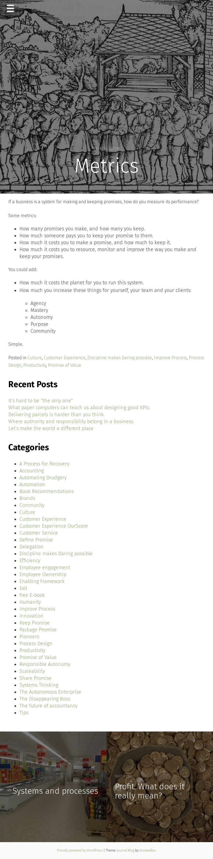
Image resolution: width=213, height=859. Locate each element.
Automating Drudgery (43, 478)
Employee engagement (44, 567)
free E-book (32, 595)
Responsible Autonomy (44, 664)
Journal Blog (126, 850)
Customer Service (38, 533)
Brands (27, 498)
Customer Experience (64, 357)
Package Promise (38, 630)
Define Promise (36, 540)
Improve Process (170, 357)
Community (31, 505)
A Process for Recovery (44, 464)
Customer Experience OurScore (53, 526)
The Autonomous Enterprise (50, 692)
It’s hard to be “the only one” (40, 401)
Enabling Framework (42, 581)
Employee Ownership (42, 574)
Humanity (30, 602)
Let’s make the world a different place (51, 428)
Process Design (35, 644)
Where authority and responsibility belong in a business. (71, 421)
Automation (32, 484)
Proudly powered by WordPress (80, 850)
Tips (23, 713)
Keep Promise (34, 623)
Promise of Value (64, 365)
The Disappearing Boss (44, 699)
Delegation (31, 547)
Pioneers (29, 637)
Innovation (31, 616)
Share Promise (35, 678)
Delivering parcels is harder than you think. (56, 415)
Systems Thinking (38, 685)
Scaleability (32, 671)
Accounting (31, 471)
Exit (23, 588)
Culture (34, 357)
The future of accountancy (48, 706)
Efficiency (29, 561)
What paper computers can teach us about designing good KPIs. (79, 408)
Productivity (34, 365)
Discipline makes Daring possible (119, 357)
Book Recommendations (46, 491)
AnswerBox (148, 850)
